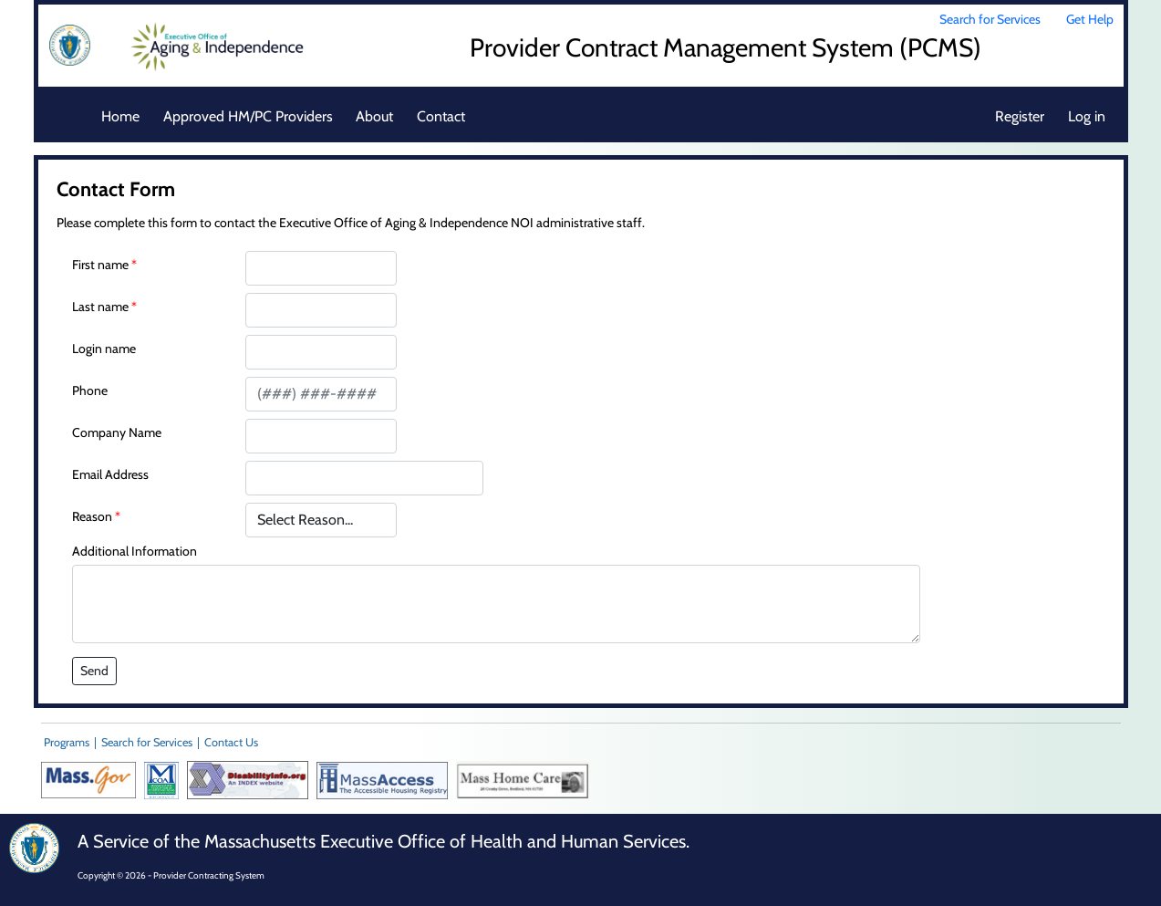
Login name (104, 348)
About (374, 116)
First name (100, 264)
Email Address (110, 474)
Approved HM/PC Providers (248, 116)
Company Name (116, 432)
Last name (100, 306)
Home (120, 116)
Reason (92, 516)
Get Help (1090, 19)
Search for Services (990, 19)
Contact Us (231, 742)
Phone (90, 390)
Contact (441, 116)
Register (1019, 116)
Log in (1086, 116)
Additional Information (134, 551)
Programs (66, 742)
